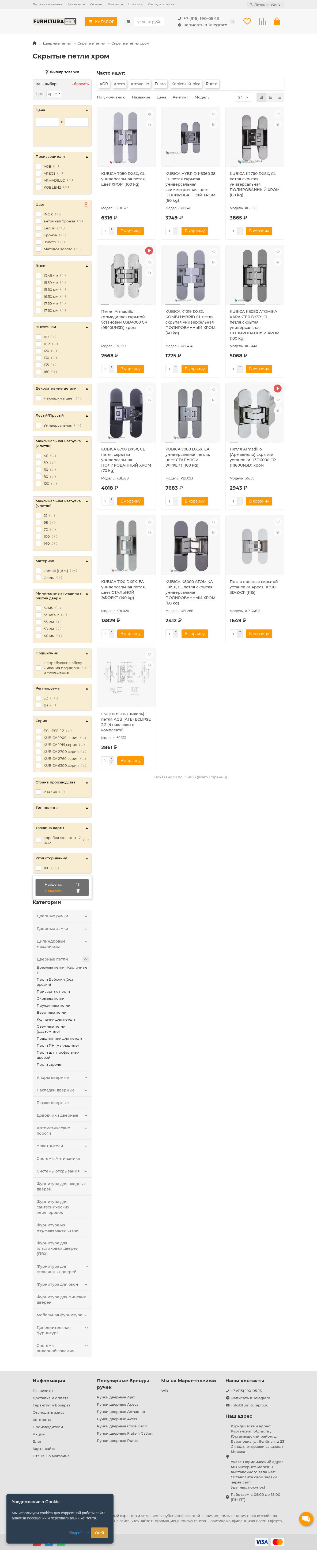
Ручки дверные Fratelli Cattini (125, 1433)
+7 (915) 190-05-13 (197, 19)
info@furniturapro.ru (250, 1405)
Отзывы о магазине (51, 1456)
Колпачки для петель (56, 1020)
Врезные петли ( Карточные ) (62, 970)
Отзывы (96, 4)
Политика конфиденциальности (236, 1521)
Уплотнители (63, 1146)
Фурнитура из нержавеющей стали (58, 1228)
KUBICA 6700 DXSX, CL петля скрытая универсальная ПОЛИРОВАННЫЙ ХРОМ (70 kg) (126, 461)
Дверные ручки (63, 916)
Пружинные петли (53, 1006)
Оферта (275, 1521)
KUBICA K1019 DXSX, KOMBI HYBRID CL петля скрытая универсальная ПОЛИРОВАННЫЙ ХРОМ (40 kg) (190, 323)
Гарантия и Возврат (51, 1405)
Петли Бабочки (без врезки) (55, 982)
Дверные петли (57, 44)
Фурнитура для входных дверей (61, 1187)
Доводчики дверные (63, 1116)
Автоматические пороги (63, 1131)
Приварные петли (53, 992)
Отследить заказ (161, 4)
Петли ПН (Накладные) (58, 1046)
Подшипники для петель (59, 1039)
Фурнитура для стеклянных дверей (63, 1270)
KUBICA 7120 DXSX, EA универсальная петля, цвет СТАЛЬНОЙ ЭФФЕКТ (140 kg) (123, 590)
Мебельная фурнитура (63, 1315)
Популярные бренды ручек (123, 1384)
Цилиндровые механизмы (63, 944)
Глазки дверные (53, 1103)
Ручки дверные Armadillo (121, 1412)
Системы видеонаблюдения (63, 1349)
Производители (48, 1427)
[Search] (149, 22)
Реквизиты (76, 4)
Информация (49, 1381)
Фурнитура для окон (63, 1285)
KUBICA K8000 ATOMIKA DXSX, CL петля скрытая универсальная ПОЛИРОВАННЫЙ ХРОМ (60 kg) (190, 593)
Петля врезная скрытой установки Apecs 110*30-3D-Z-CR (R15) (254, 587)
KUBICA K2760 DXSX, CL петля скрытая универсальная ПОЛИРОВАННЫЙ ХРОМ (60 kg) (255, 185)
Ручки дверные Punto (117, 1441)
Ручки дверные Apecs (117, 1404)
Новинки (135, 4)
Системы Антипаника (58, 1159)
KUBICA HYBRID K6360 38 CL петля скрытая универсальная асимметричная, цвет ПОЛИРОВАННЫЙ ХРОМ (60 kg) (190, 188)
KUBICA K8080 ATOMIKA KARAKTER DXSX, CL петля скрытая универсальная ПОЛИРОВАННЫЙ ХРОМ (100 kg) (255, 325)
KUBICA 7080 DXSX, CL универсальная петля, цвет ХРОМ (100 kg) (123, 180)
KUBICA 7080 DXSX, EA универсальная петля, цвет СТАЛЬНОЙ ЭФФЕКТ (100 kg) (187, 458)
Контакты (115, 4)
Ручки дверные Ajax (116, 1397)
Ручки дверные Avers (117, 1419)
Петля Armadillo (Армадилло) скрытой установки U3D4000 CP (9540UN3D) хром (124, 320)
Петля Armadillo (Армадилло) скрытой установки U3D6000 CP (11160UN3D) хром (253, 458)
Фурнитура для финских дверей (61, 1300)
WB (164, 1391)
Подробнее (79, 1533)
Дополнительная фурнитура (63, 1331)
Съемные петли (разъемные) (51, 1029)
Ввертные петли (51, 1013)
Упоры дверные (63, 1078)
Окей (99, 1533)
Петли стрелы (49, 1065)
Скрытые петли (91, 44)
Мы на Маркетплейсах (189, 1381)
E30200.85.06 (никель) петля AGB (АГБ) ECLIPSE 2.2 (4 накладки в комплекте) (126, 722)
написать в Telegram (201, 25)
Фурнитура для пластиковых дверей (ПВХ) (57, 1249)
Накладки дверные (63, 1091)
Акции (39, 1434)
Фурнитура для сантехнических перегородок (53, 1208)
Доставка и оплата (47, 4)
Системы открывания (63, 1172)
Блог (37, 1441)
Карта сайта (44, 1449)
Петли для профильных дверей (58, 1055)
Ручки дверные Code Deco (122, 1426)
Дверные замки (63, 929)
